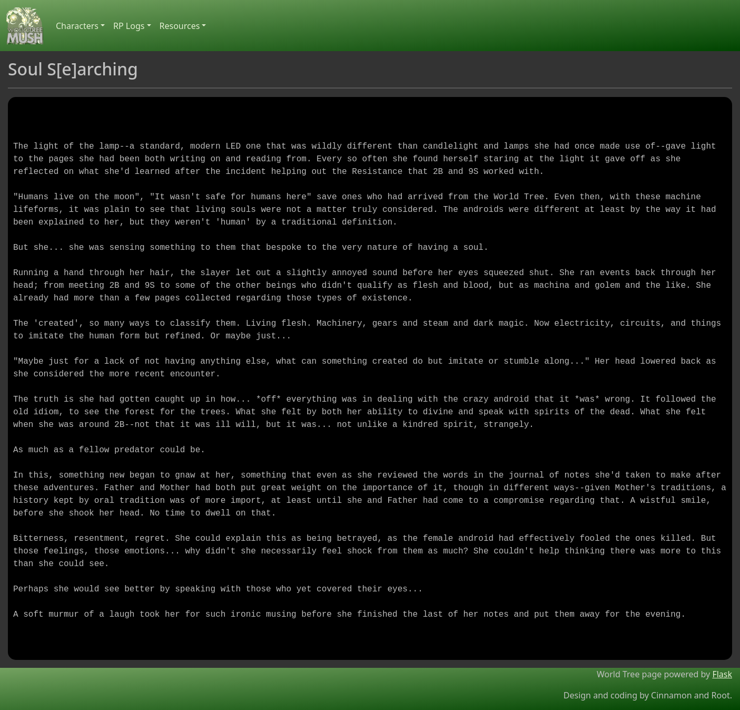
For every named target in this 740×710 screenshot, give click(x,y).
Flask (722, 674)
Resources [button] (180, 26)
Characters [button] (77, 26)
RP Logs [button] (128, 26)
